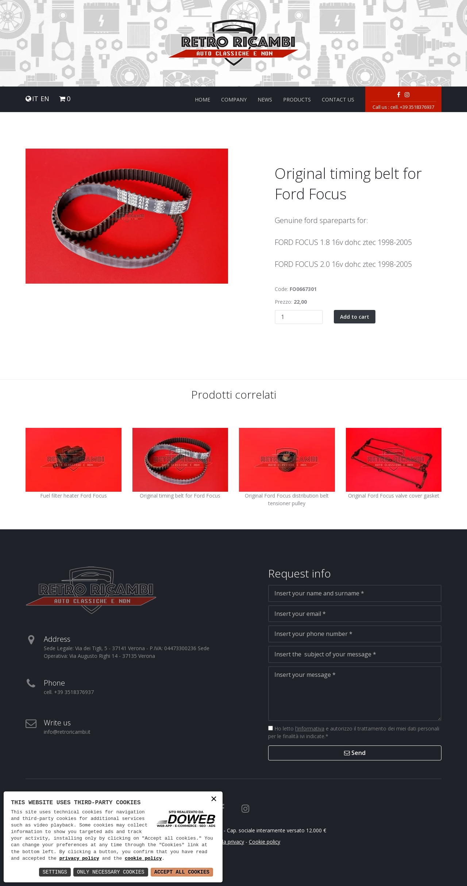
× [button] (214, 799)
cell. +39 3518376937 (412, 107)
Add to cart (354, 316)
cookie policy (143, 858)
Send (355, 753)
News (265, 99)
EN (44, 98)
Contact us (338, 99)
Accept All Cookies (181, 871)
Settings (55, 871)
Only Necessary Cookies (110, 871)
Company (234, 99)
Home (202, 99)
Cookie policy (264, 841)
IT (35, 98)
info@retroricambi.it (67, 731)
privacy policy (79, 858)
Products (297, 99)
